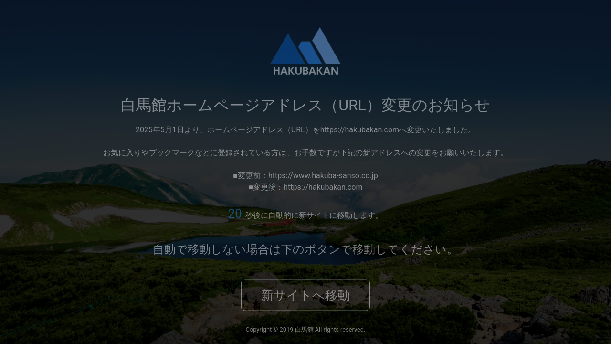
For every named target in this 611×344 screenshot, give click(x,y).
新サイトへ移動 (305, 295)
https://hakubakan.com (359, 129)
